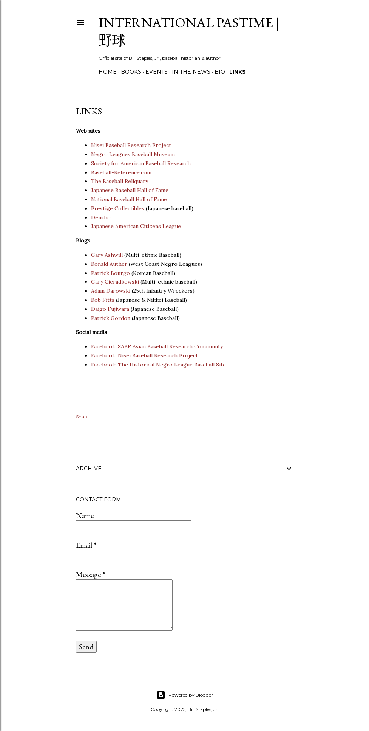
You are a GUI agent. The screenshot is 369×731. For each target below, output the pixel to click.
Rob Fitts (102, 299)
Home (108, 71)
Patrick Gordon (110, 318)
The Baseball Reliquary (119, 181)
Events (156, 71)
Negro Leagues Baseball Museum (133, 154)
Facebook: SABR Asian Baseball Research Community (157, 346)
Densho (101, 217)
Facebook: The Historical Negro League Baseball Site (158, 364)
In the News (191, 71)
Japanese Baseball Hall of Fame (129, 190)
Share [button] (82, 416)
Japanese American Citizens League (136, 226)
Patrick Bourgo (110, 273)
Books (131, 71)
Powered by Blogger (184, 695)
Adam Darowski (110, 290)
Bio (220, 71)
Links (237, 71)
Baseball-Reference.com (122, 172)
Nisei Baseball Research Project (131, 145)
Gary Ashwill (107, 254)
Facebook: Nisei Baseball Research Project (144, 355)
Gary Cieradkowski (115, 281)
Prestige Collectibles (117, 208)
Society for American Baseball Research (141, 163)
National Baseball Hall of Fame (129, 199)
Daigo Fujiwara (110, 309)
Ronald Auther (109, 264)
